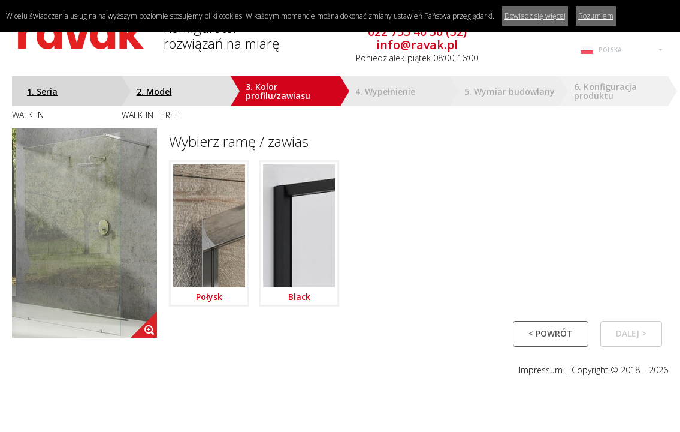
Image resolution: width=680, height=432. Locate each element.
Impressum (541, 370)
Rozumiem (595, 16)
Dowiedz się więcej (535, 16)
